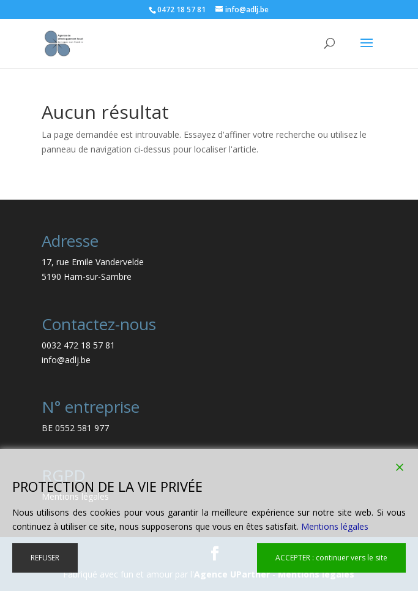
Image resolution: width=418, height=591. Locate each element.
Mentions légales (334, 526)
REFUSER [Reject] (45, 557)
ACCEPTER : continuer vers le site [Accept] (331, 557)
